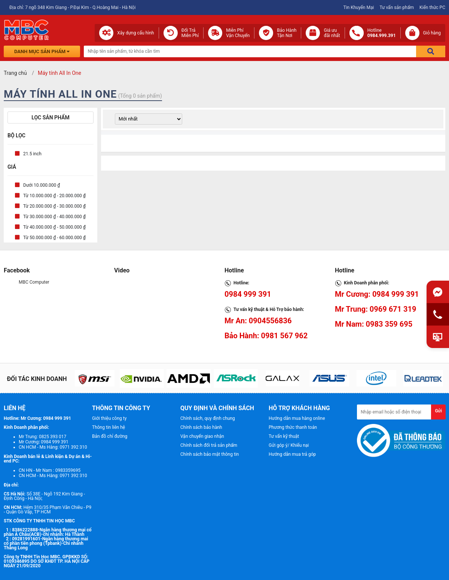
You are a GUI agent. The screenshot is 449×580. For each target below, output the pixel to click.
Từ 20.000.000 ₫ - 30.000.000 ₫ (54, 206)
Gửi (438, 410)
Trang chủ (15, 73)
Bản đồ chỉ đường (109, 436)
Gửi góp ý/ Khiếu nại (289, 445)
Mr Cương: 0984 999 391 (377, 294)
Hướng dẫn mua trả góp (292, 454)
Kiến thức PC (432, 7)
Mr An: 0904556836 (258, 320)
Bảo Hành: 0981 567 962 (266, 335)
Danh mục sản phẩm (42, 51)
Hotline (381, 33)
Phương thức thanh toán (293, 427)
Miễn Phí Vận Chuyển (238, 33)
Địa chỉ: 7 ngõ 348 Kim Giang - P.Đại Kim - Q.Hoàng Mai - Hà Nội (72, 7)
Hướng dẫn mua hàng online (297, 418)
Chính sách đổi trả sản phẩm (208, 445)
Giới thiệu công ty (109, 418)
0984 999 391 (247, 294)
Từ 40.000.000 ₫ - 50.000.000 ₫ (54, 227)
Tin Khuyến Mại (358, 7)
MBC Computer (34, 282)
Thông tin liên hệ (108, 427)
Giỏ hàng (432, 33)
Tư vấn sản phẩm (396, 7)
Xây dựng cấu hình (135, 33)
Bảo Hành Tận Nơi (286, 33)
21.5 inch (32, 153)
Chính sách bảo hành (201, 427)
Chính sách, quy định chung (207, 418)
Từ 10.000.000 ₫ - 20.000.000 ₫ (54, 195)
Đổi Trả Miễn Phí (190, 33)
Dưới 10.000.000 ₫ (41, 185)
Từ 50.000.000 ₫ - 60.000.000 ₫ (54, 237)
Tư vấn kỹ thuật (284, 436)
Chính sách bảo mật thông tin (209, 454)
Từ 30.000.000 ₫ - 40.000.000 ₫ (54, 216)
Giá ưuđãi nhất (332, 33)
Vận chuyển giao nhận (202, 436)
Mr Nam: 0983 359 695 (373, 324)
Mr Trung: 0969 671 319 (375, 309)
